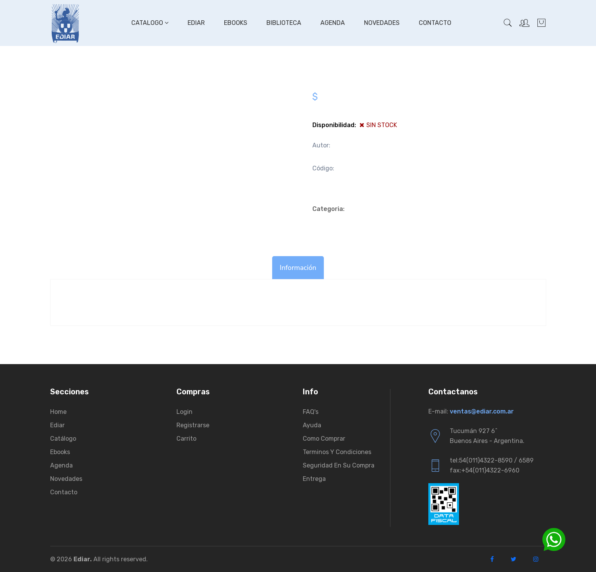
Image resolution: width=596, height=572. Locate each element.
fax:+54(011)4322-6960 (484, 470)
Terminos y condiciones (337, 452)
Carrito (186, 438)
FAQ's (310, 411)
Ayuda (312, 425)
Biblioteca (283, 22)
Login (184, 411)
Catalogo (149, 22)
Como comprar (324, 438)
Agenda (332, 22)
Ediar (196, 22)
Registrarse (192, 425)
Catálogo (63, 438)
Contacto (435, 22)
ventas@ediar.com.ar (482, 411)
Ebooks (235, 22)
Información (298, 267)
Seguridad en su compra (338, 465)
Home (58, 411)
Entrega (314, 478)
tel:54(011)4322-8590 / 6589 (492, 460)
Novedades (382, 22)
